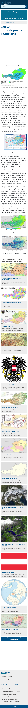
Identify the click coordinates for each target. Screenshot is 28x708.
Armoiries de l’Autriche (8, 385)
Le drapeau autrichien (8, 572)
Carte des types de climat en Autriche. (15, 152)
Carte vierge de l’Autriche (9, 478)
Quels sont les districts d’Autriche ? (12, 302)
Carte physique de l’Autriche (10, 348)
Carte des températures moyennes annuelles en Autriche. (13, 232)
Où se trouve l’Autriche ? (9, 607)
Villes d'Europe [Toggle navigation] (14, 12)
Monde (3, 22)
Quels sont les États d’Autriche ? (11, 455)
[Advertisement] (14, 50)
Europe (7, 22)
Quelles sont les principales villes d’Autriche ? (11, 278)
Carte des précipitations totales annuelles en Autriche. (14, 253)
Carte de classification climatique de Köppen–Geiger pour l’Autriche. (14, 88)
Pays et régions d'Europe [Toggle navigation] (14, 19)
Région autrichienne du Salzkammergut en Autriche (13, 545)
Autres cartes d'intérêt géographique (14, 638)
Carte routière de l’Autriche (9, 407)
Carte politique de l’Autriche (10, 629)
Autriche (12, 22)
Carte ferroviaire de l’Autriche (10, 431)
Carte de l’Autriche (7, 326)
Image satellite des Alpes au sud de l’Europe (12, 508)
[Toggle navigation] (14, 15)
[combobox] (13, 6)
